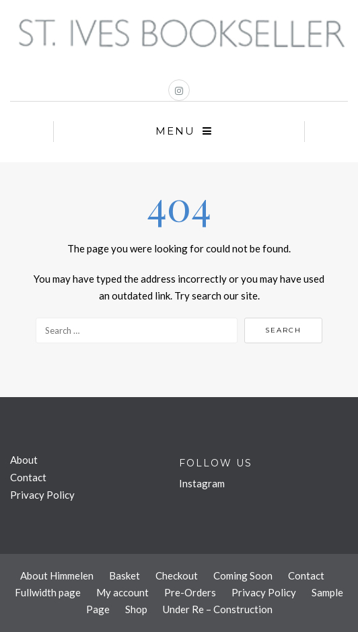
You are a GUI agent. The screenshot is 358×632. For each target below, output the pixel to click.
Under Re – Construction (218, 609)
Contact (28, 477)
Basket (124, 575)
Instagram (202, 483)
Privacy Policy (42, 495)
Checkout (176, 575)
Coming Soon (243, 575)
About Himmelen (57, 575)
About (24, 460)
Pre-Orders (190, 592)
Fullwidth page (48, 592)
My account (122, 592)
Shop (136, 609)
